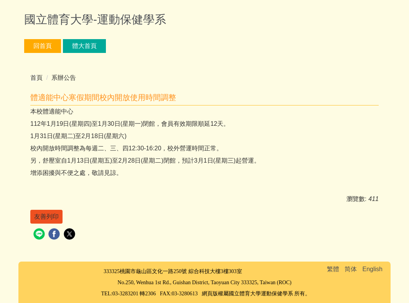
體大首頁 (84, 46)
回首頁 (42, 46)
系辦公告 (63, 77)
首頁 (36, 77)
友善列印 (46, 216)
